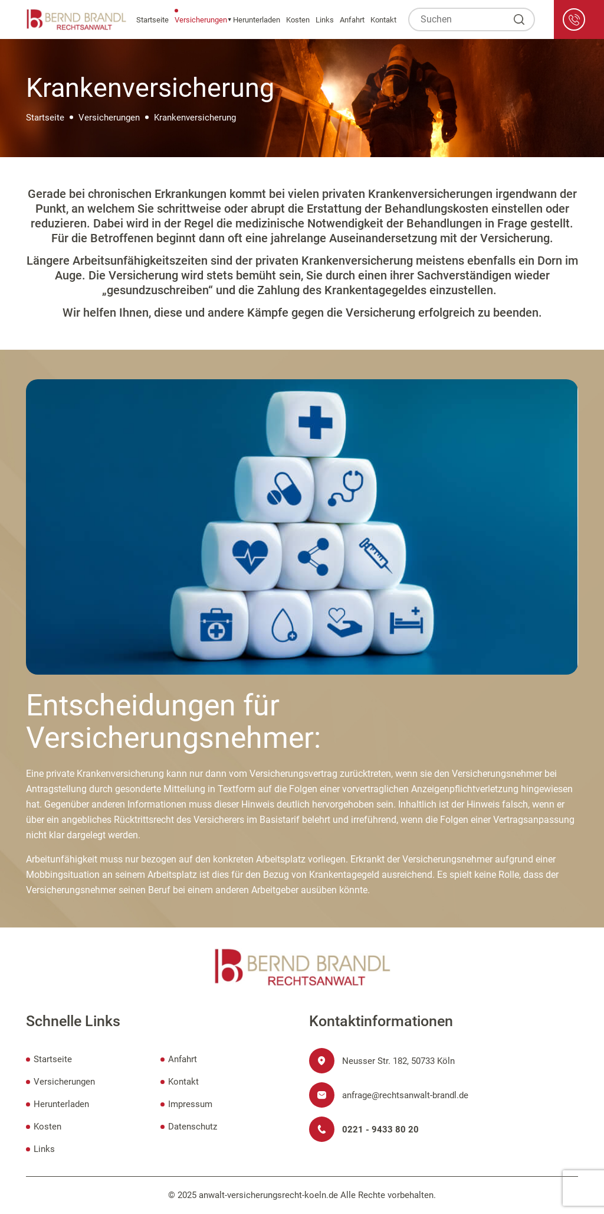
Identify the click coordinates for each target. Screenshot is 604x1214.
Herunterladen (256, 19)
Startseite (152, 19)
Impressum (190, 1104)
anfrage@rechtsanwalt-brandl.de (405, 1095)
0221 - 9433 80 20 (380, 1129)
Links (325, 19)
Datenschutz (192, 1126)
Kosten (298, 19)
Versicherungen (201, 19)
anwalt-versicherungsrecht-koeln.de (268, 1195)
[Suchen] (519, 19)
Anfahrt (352, 19)
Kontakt (383, 19)
